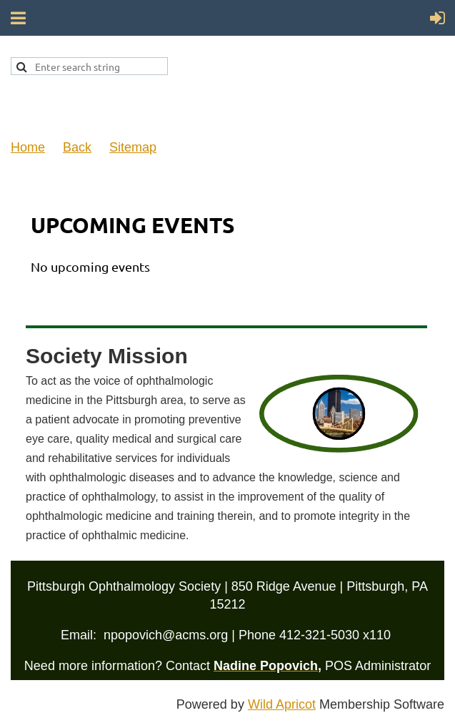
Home (28, 147)
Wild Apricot (282, 704)
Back (77, 147)
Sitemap (132, 147)
